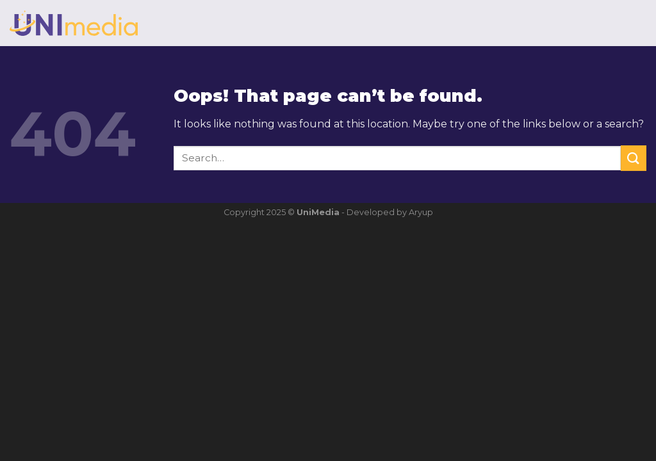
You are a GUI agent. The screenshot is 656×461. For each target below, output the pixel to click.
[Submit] (633, 157)
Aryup (421, 212)
